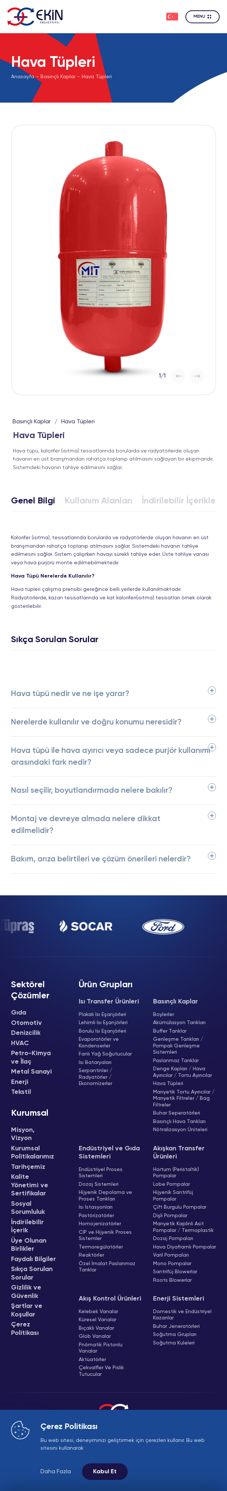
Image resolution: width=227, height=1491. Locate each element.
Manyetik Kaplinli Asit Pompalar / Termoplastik (183, 1227)
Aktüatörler (92, 1359)
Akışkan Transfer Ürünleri (179, 1152)
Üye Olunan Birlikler (28, 1245)
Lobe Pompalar (171, 1184)
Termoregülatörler (101, 1247)
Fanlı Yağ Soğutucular (105, 1054)
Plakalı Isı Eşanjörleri (102, 1014)
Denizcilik (25, 1033)
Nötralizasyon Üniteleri (180, 1129)
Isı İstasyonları (96, 1207)
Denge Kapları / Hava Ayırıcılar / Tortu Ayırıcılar (182, 1072)
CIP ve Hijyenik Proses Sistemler (105, 1236)
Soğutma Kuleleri (174, 1343)
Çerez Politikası (25, 1328)
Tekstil (21, 1092)
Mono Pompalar (172, 1263)
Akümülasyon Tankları (179, 1022)
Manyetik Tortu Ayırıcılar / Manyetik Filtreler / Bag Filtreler (183, 1098)
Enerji (19, 1082)
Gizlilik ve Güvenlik (26, 1291)
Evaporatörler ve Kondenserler (99, 1042)
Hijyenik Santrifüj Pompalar (173, 1196)
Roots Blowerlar (172, 1280)
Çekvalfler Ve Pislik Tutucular (101, 1371)
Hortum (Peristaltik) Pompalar (176, 1173)
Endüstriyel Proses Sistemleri (101, 1173)
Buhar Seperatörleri (176, 1113)
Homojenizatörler (100, 1223)
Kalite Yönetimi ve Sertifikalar (29, 1185)
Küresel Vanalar (97, 1319)
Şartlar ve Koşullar (26, 1310)
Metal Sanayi (31, 1071)
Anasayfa (22, 76)
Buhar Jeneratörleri (176, 1326)
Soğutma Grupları (174, 1334)
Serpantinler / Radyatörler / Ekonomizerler (95, 1077)
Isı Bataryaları (95, 1062)
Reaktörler (91, 1255)
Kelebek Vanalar (98, 1311)
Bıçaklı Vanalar (96, 1328)
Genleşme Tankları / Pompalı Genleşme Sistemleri (178, 1046)
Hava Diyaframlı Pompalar (184, 1247)
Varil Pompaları (171, 1255)
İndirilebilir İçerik (27, 1226)
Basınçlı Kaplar (57, 76)
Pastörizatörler (96, 1215)
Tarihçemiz (28, 1167)
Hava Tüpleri (97, 76)
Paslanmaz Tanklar (176, 1060)
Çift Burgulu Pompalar (179, 1207)
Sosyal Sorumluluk (28, 1208)
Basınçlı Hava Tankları (179, 1121)
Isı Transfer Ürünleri (109, 1001)
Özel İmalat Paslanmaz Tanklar (107, 1267)
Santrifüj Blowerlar (175, 1271)
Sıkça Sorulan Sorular (32, 1273)
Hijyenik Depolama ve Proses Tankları (105, 1196)
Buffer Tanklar (170, 1031)
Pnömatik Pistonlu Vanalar (101, 1348)
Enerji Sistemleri (178, 1298)
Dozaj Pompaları (173, 1238)
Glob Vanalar (95, 1336)
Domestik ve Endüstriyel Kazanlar (182, 1315)
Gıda (18, 1012)
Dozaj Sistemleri (98, 1184)
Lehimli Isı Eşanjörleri (103, 1022)
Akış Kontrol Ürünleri (110, 1298)
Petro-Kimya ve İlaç (31, 1057)
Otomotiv (26, 1023)
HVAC (20, 1043)
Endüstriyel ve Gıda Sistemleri (109, 1152)
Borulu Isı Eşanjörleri (102, 1031)
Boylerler (163, 1014)
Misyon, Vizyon (23, 1134)
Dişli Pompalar (170, 1215)
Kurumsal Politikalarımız (32, 1152)
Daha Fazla (55, 1472)
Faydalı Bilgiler (33, 1259)
